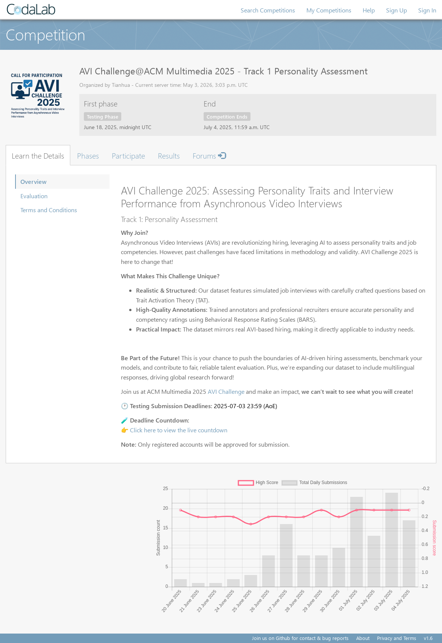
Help (369, 10)
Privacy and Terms (396, 638)
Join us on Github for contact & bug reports (300, 638)
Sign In (427, 10)
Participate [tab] (128, 155)
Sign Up (396, 10)
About (362, 638)
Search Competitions (268, 10)
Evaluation (34, 196)
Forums (209, 155)
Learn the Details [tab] (38, 155)
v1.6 (428, 638)
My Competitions (328, 10)
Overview (33, 181)
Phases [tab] (88, 155)
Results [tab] (169, 155)
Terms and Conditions (48, 210)
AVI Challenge (226, 391)
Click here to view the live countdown (178, 430)
